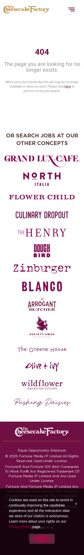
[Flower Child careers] (42, 197)
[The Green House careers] (42, 349)
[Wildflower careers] (42, 384)
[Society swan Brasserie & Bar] (42, 326)
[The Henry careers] (42, 233)
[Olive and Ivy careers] (42, 367)
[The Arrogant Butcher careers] (42, 304)
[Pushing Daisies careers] (42, 402)
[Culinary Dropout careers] (42, 215)
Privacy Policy (36, 513)
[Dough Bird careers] (42, 250)
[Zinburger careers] (42, 268)
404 (42, 52)
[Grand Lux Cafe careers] (42, 161)
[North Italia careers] (42, 179)
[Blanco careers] (42, 286)
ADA (54, 513)
